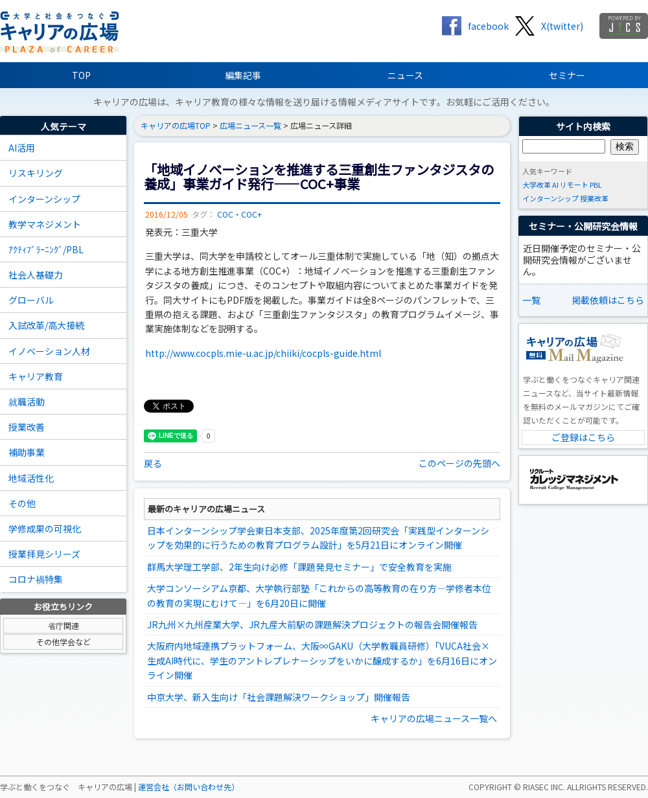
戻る (153, 463)
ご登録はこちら (583, 437)
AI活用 (21, 148)
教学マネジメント (44, 224)
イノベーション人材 (49, 351)
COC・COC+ (239, 214)
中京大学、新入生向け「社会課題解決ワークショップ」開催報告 (278, 696)
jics (623, 26)
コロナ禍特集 (35, 579)
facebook (488, 25)
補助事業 (26, 452)
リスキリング (35, 173)
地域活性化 (31, 478)
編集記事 (243, 75)
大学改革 (536, 184)
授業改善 (26, 427)
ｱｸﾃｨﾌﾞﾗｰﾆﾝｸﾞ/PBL (46, 249)
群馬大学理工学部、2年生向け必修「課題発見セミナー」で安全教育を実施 (299, 566)
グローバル (31, 300)
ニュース (405, 75)
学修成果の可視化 (44, 528)
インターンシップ (44, 199)
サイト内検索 (583, 126)
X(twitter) (562, 25)
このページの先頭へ (459, 463)
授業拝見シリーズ (44, 554)
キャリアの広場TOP (176, 125)
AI (555, 184)
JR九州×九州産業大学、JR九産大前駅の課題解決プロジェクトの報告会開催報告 (312, 624)
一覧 (531, 300)
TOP (81, 75)
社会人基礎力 (35, 274)
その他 (22, 503)
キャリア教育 (35, 376)
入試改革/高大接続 (46, 325)
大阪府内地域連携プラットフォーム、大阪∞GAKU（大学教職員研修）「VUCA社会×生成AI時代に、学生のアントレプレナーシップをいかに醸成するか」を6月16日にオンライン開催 (322, 660)
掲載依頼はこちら (608, 299)
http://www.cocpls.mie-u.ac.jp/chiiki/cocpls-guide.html (263, 353)
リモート (574, 184)
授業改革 (594, 198)
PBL (596, 184)
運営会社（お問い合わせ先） (188, 787)
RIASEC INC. (544, 787)
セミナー (567, 75)
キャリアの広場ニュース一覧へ (434, 718)
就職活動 (26, 401)
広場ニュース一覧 (250, 125)
